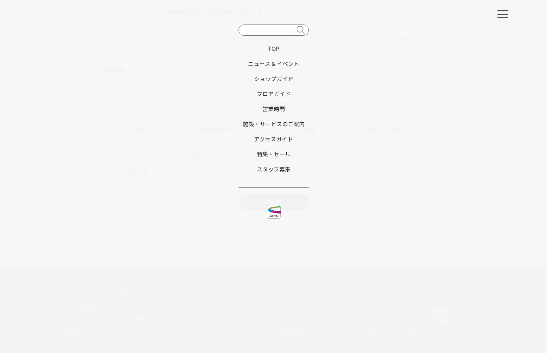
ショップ (249, 130)
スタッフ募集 (360, 130)
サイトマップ (77, 288)
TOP (89, 70)
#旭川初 (138, 172)
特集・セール (318, 130)
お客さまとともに (431, 288)
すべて (116, 257)
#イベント (108, 172)
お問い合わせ (257, 288)
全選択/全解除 (211, 130)
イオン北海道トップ (309, 288)
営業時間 (118, 288)
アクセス (152, 288)
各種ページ (400, 130)
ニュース (281, 130)
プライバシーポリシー (371, 288)
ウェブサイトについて (202, 288)
